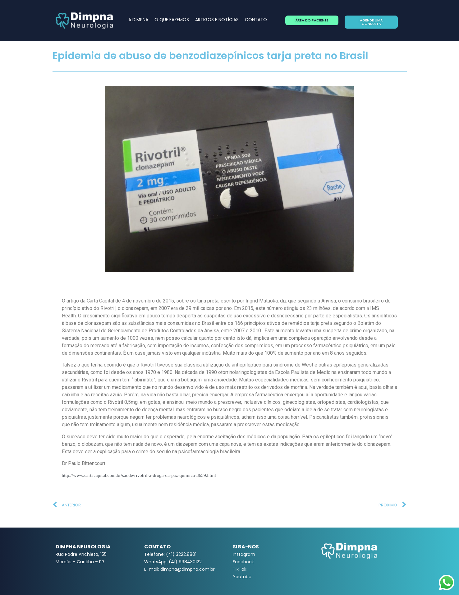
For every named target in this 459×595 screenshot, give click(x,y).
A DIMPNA (138, 19)
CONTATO (256, 19)
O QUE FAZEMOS (171, 19)
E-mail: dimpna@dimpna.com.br (179, 569)
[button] (311, 20)
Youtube (242, 577)
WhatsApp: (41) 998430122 (173, 562)
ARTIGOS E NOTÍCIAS (217, 19)
